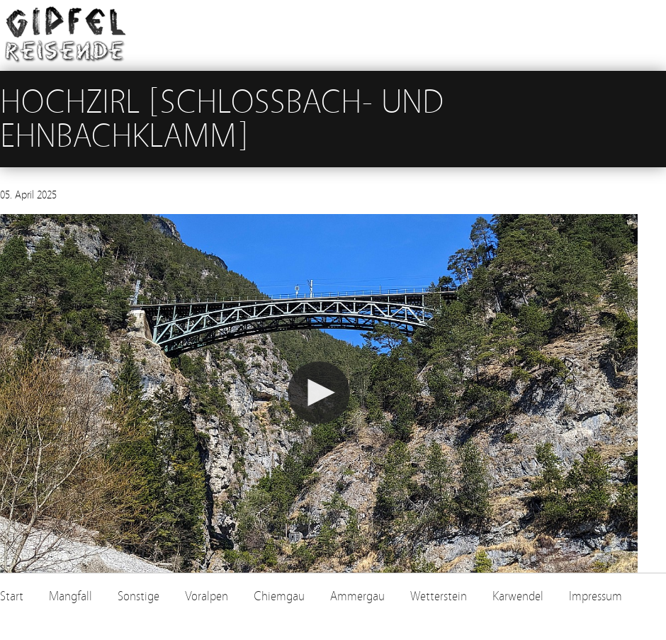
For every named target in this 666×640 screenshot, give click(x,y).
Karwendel (517, 596)
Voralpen (206, 596)
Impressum (595, 596)
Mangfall (70, 596)
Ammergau (357, 596)
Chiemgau (279, 596)
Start (11, 596)
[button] (319, 392)
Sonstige (138, 596)
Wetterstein (438, 596)
